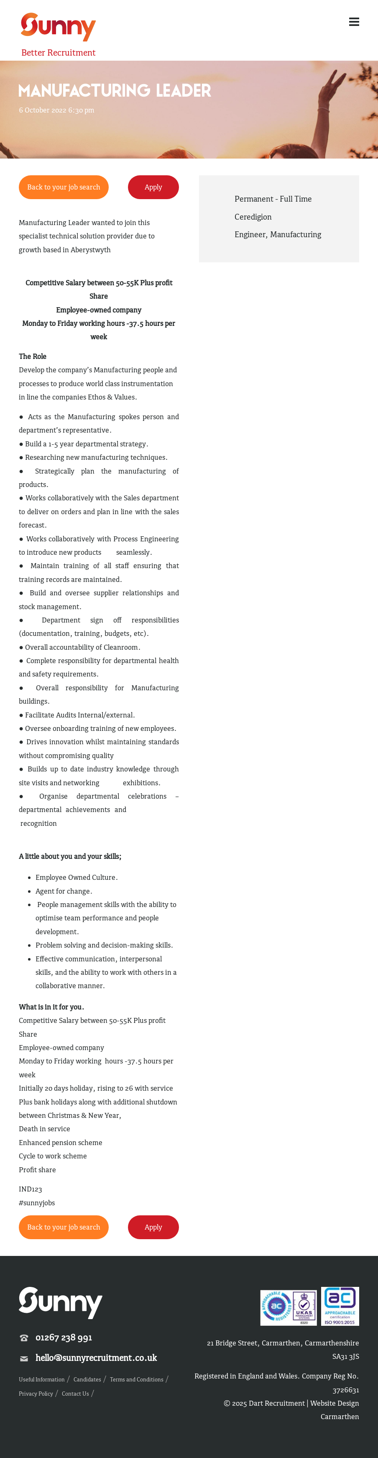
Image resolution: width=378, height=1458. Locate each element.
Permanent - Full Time (273, 199)
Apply (153, 187)
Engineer (250, 234)
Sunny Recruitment (58, 28)
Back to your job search (63, 187)
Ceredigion (253, 217)
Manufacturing (295, 234)
